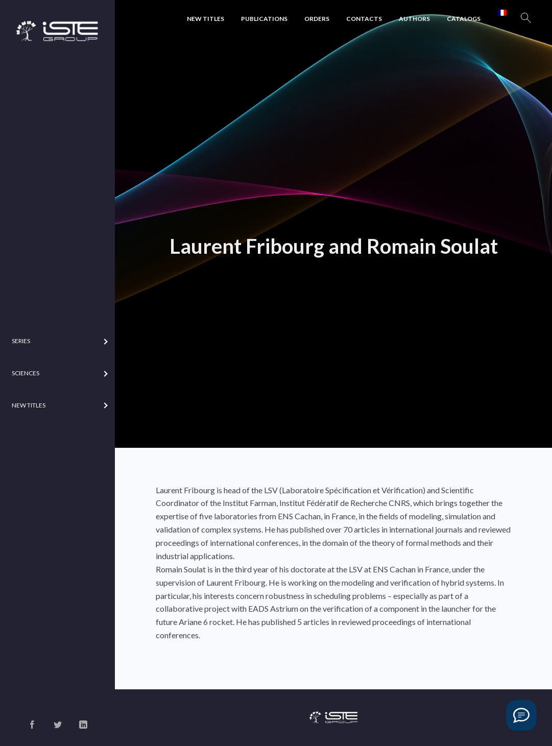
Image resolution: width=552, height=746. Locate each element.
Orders (316, 18)
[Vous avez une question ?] (521, 715)
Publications (264, 18)
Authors (414, 18)
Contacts (364, 18)
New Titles (205, 18)
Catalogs (464, 18)
